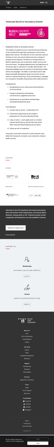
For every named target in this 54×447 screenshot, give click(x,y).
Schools (27, 350)
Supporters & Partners (27, 380)
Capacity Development (27, 356)
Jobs (27, 333)
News (15, 7)
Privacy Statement (10, 234)
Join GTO (27, 276)
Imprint (27, 421)
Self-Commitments (27, 336)
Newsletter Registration (16, 228)
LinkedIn (27, 407)
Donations (27, 369)
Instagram (27, 410)
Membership (27, 366)
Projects (8, 7)
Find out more (20, 441)
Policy (27, 353)
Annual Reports (27, 339)
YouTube (27, 404)
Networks (27, 358)
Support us (27, 304)
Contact (27, 342)
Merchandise (27, 372)
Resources (23, 7)
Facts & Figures (27, 390)
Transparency (27, 423)
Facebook (27, 401)
